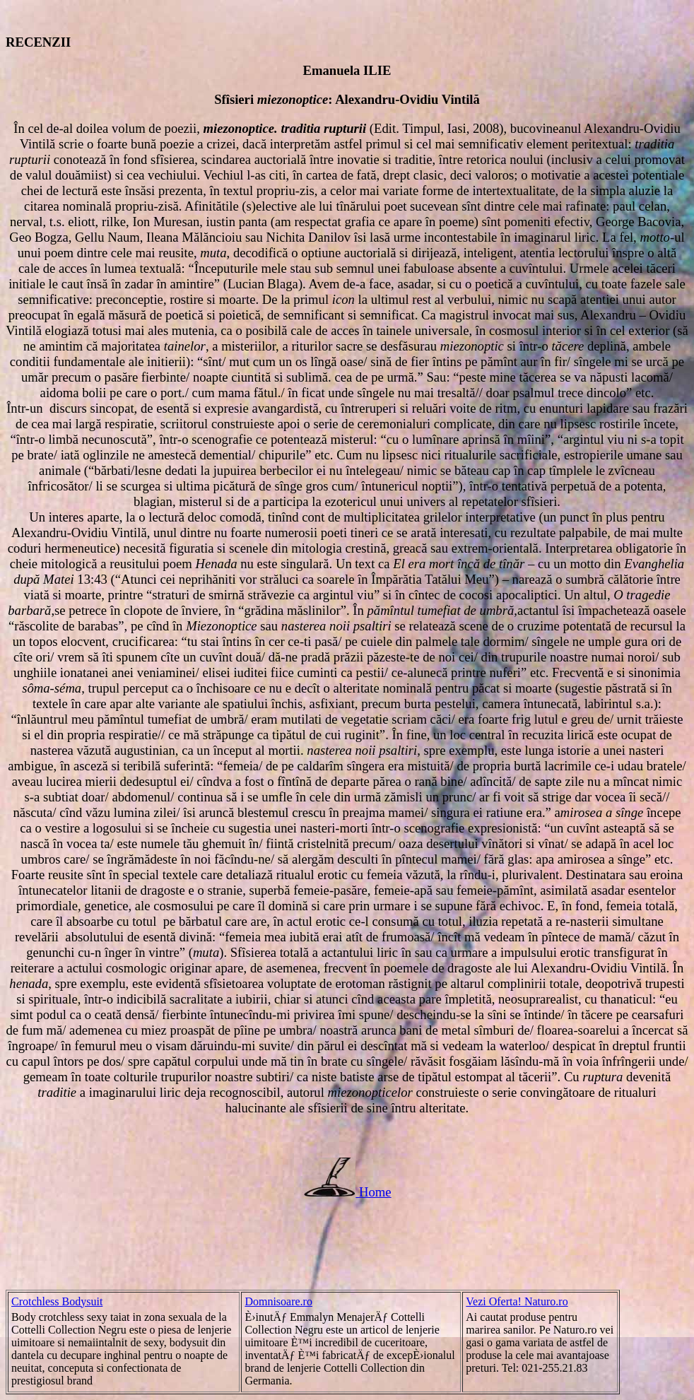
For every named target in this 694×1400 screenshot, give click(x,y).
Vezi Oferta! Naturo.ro (516, 1301)
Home (375, 1191)
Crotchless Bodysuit (56, 1301)
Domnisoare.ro (278, 1301)
